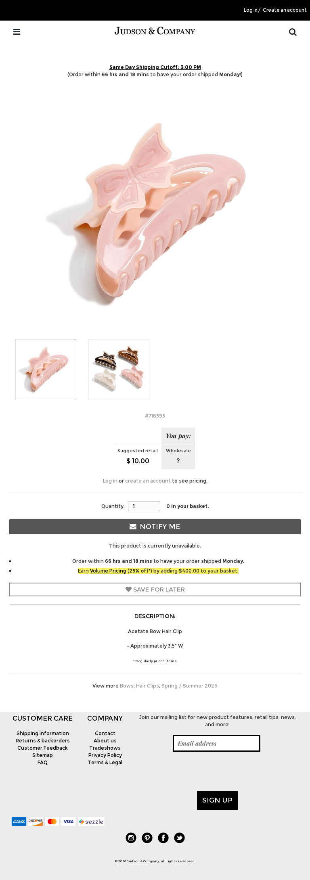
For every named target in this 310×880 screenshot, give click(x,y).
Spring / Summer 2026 (189, 686)
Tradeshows (105, 748)
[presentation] (197, 771)
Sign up (217, 800)
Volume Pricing (108, 571)
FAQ (43, 762)
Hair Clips (147, 686)
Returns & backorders (43, 741)
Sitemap (42, 755)
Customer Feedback (42, 748)
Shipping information (43, 733)
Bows (127, 686)
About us (105, 741)
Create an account (285, 10)
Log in (251, 10)
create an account (148, 481)
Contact (105, 733)
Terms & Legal (105, 762)
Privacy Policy (105, 755)
